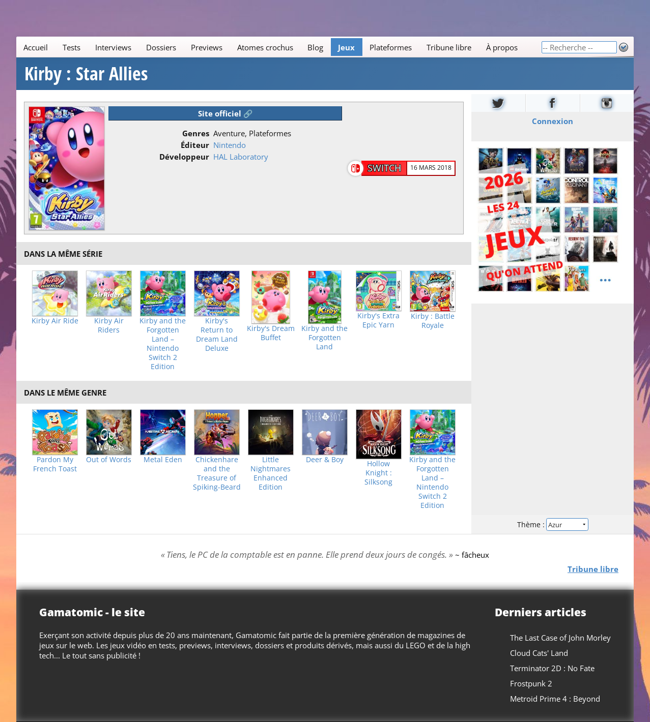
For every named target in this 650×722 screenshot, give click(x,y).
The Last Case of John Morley (560, 638)
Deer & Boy (325, 459)
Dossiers (161, 47)
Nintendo (229, 145)
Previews (206, 47)
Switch (384, 168)
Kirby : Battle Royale (433, 321)
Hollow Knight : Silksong (378, 473)
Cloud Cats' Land (539, 653)
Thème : (552, 524)
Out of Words (108, 459)
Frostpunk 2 (531, 683)
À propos (502, 47)
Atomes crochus (265, 47)
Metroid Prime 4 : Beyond (555, 699)
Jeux (346, 47)
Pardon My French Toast (55, 464)
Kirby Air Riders (109, 325)
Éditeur (195, 145)
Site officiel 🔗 (225, 113)
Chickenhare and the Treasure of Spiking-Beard (217, 473)
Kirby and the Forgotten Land (324, 337)
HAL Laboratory (240, 157)
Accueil (35, 47)
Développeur (184, 157)
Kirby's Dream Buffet (271, 333)
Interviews (113, 47)
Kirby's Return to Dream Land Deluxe (217, 334)
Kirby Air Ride (55, 320)
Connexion (552, 121)
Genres (195, 133)
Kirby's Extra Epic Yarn (378, 320)
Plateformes (391, 47)
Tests (71, 47)
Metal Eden (163, 459)
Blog (315, 47)
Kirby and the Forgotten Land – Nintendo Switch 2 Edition (162, 343)
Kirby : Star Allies (86, 74)
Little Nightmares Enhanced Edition (270, 473)
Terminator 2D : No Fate (552, 668)
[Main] (278, 47)
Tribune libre (449, 47)
